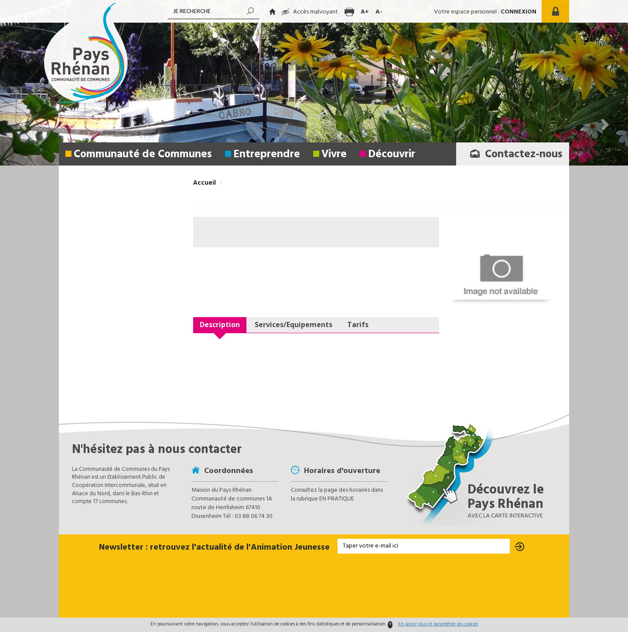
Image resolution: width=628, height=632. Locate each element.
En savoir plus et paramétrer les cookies (438, 624)
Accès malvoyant (310, 12)
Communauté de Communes (143, 154)
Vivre (334, 154)
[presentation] (314, 586)
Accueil (204, 182)
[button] (24, 83)
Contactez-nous (514, 154)
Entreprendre (266, 154)
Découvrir (391, 154)
